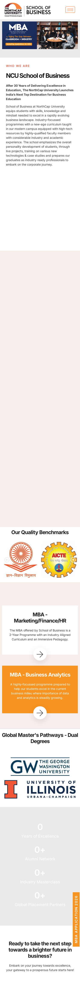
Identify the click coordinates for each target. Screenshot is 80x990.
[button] (7, 35)
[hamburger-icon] (70, 10)
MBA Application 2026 (76, 919)
